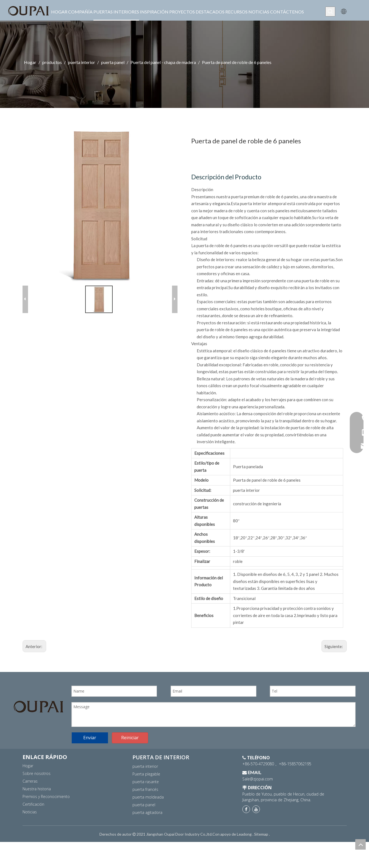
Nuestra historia (37, 811)
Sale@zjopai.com (257, 801)
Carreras (30, 804)
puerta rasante (145, 804)
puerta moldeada (148, 819)
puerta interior (145, 789)
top (360, 844)
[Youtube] (256, 832)
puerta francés (145, 812)
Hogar (28, 788)
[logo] (38, 707)
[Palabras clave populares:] (330, 11)
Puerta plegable (146, 796)
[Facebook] (246, 832)
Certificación (33, 827)
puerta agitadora (147, 835)
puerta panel (143, 827)
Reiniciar (130, 761)
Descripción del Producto (226, 177)
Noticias (30, 834)
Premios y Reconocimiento (46, 819)
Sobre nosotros (37, 796)
